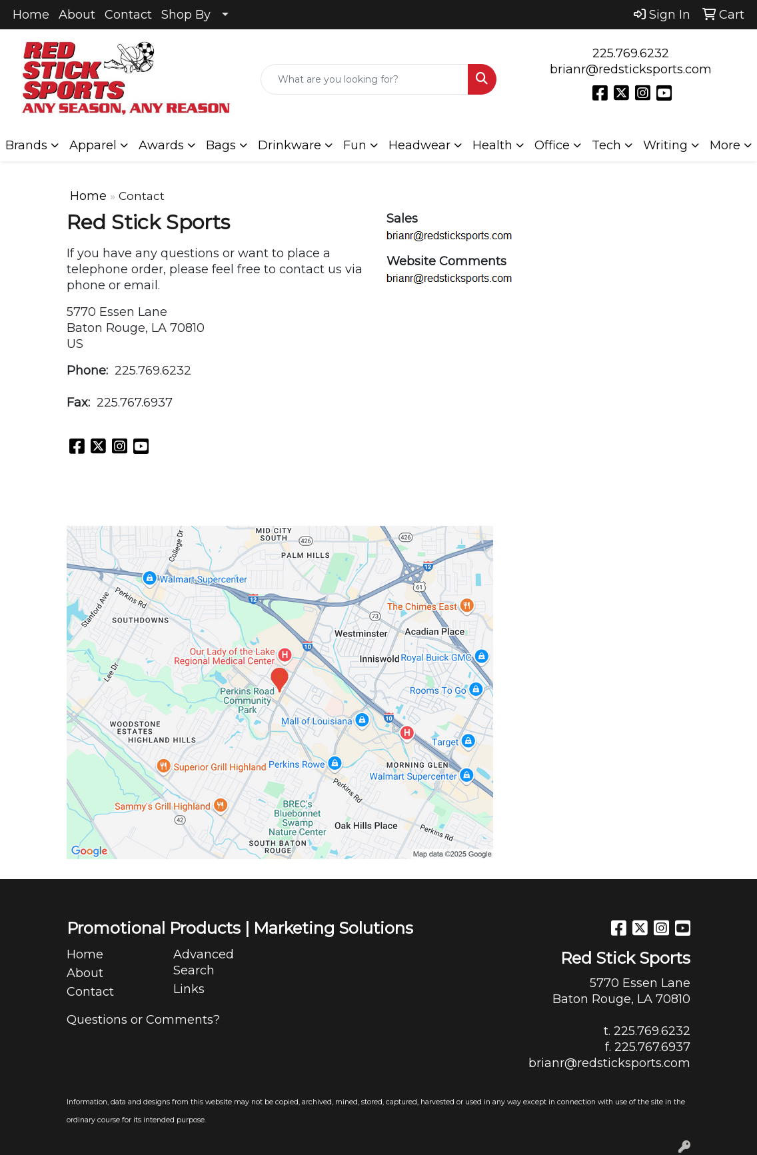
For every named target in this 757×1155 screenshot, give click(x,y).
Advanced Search (203, 962)
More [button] (725, 145)
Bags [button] (221, 145)
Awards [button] (161, 145)
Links (189, 989)
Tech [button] (606, 145)
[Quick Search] (365, 79)
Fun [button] (355, 145)
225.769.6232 (630, 53)
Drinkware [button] (289, 145)
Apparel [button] (93, 145)
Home (31, 14)
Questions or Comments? (143, 1019)
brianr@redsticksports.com (631, 69)
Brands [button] (26, 145)
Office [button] (552, 145)
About (77, 14)
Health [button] (492, 145)
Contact (128, 14)
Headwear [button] (419, 145)
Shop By (186, 14)
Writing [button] (665, 145)
